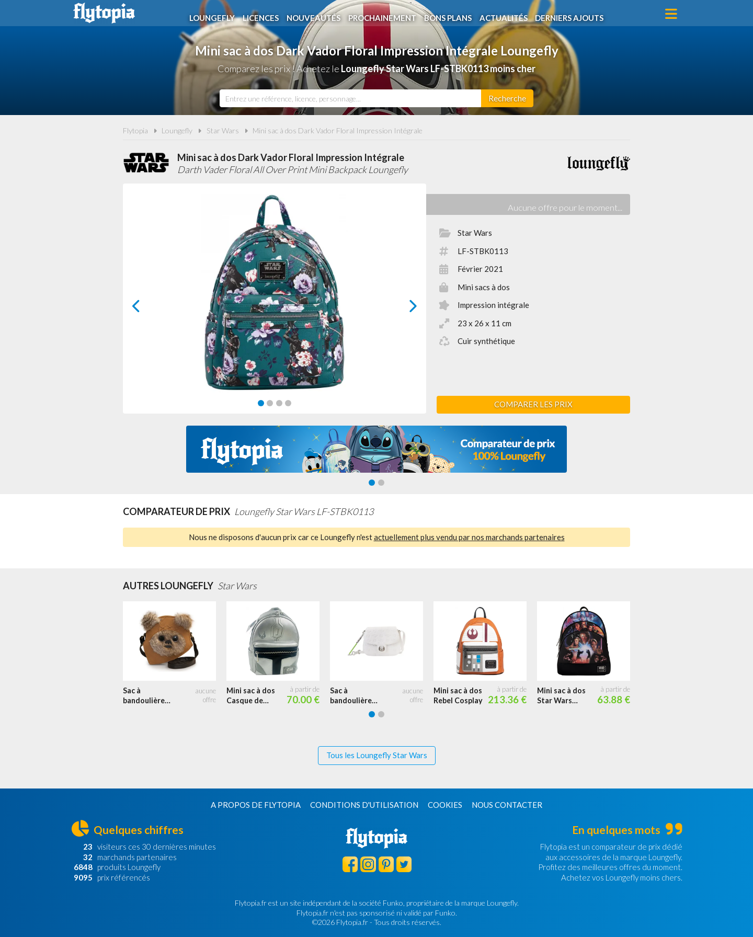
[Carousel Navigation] (274, 306)
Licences (263, 14)
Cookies (445, 804)
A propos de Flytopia (256, 804)
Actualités (507, 14)
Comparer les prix (533, 404)
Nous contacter (507, 804)
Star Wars (223, 130)
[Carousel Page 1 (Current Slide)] (261, 403)
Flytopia (104, 13)
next (401, 309)
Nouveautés (316, 14)
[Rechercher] (507, 98)
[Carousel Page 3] (279, 403)
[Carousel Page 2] (270, 403)
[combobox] (350, 98)
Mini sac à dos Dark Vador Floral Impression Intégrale (338, 130)
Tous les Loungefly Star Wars (376, 755)
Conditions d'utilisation (364, 804)
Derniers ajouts (574, 14)
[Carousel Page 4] (288, 403)
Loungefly (214, 14)
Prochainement (385, 14)
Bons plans (451, 14)
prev (148, 309)
